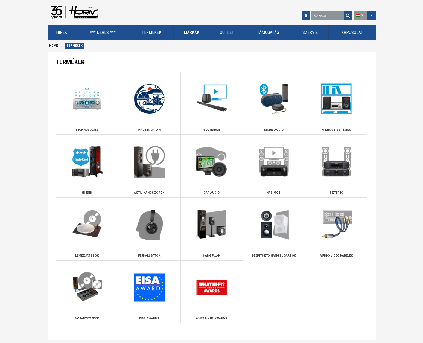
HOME (53, 46)
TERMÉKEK (74, 46)
